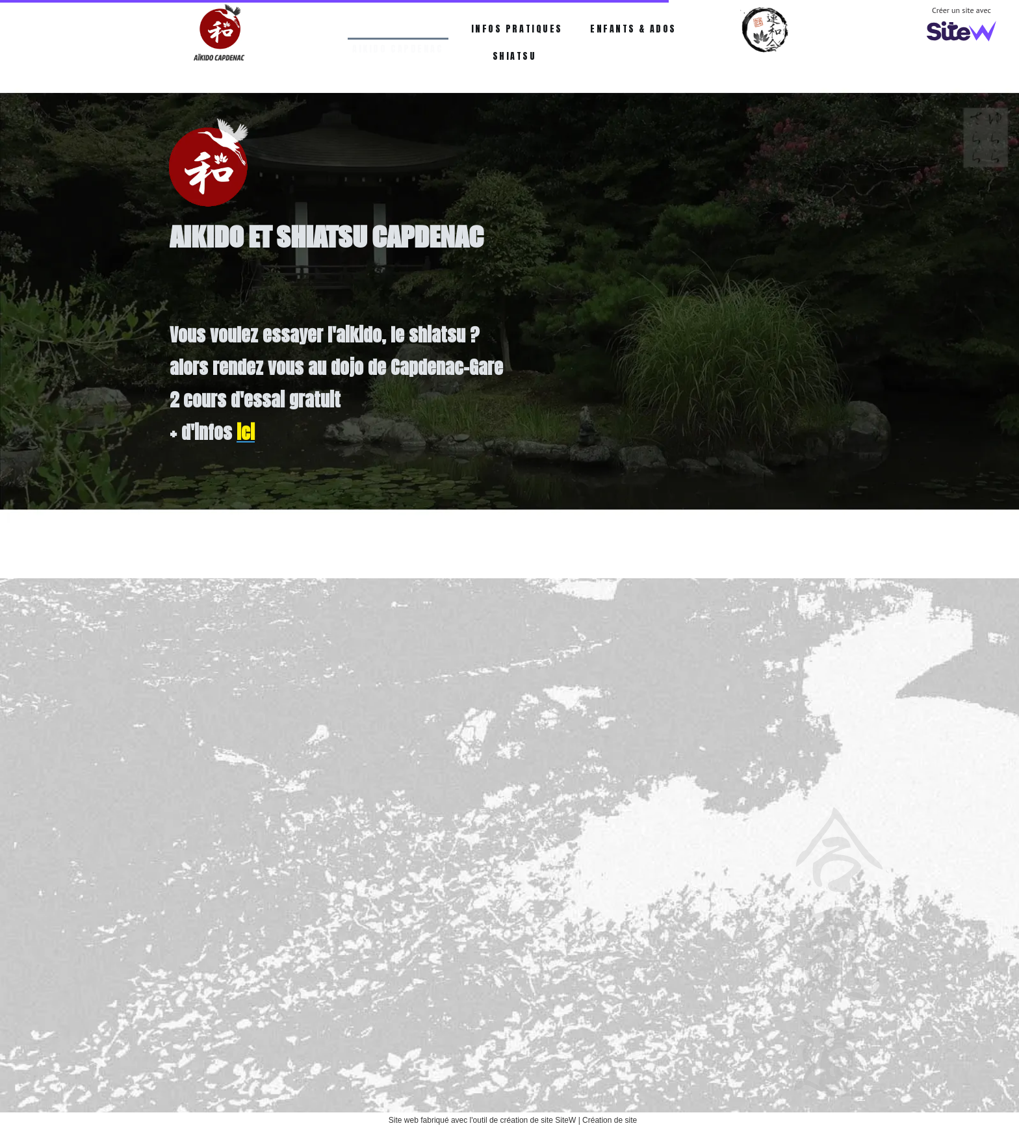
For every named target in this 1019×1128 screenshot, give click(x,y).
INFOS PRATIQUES (517, 29)
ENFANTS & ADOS (633, 29)
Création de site (609, 1120)
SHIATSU (515, 56)
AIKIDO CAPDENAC (397, 29)
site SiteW (558, 1120)
